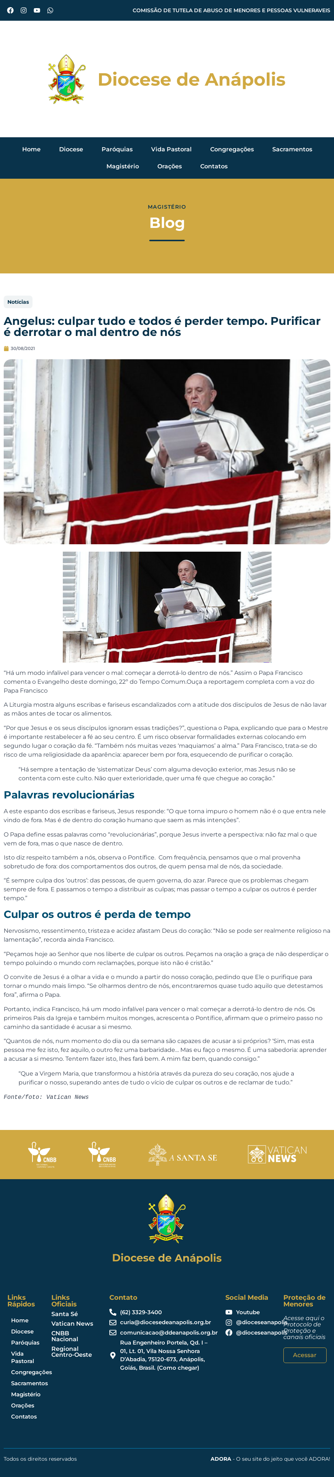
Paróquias (117, 149)
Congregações (232, 149)
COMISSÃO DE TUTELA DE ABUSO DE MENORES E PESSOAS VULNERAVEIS (231, 10)
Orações (169, 166)
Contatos (214, 166)
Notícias (18, 302)
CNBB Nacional (64, 1336)
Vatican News (72, 1323)
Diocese (71, 149)
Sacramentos (292, 149)
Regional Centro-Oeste (71, 1351)
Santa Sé (64, 1314)
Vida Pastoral (171, 149)
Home (31, 149)
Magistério (122, 166)
